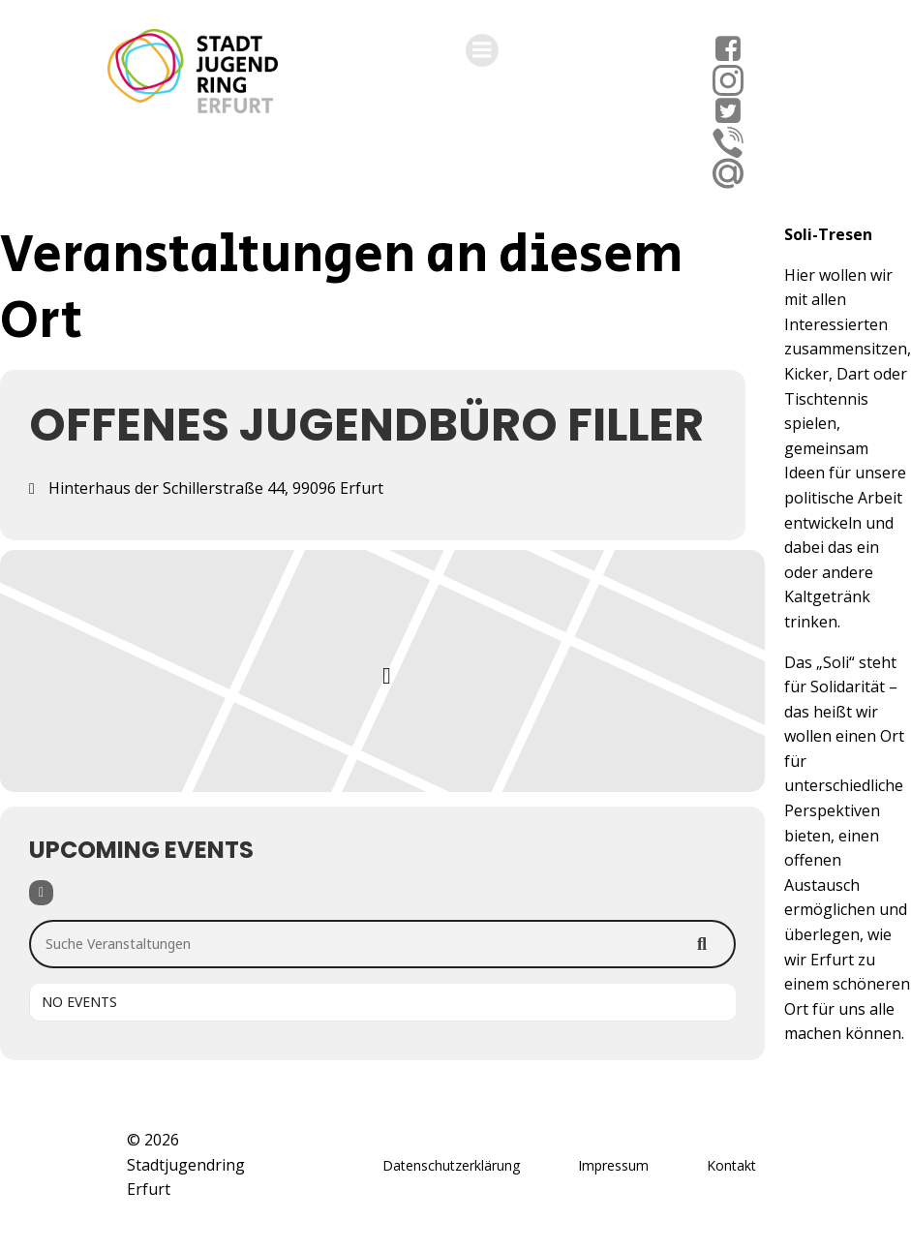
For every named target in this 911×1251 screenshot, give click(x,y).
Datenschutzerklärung (451, 1165)
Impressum (613, 1165)
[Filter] (41, 892)
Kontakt (731, 1165)
